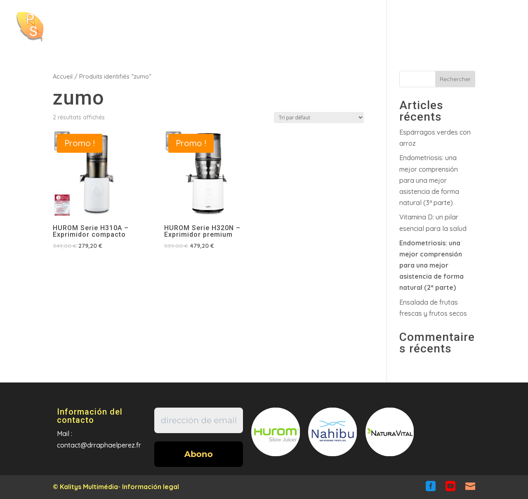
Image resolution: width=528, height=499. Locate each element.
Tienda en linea (344, 24)
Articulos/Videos (265, 24)
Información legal (150, 487)
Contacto (401, 24)
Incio (215, 24)
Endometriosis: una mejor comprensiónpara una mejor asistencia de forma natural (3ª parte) (429, 180)
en (463, 28)
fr (437, 28)
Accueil (63, 76)
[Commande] (319, 117)
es (490, 28)
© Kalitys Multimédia (85, 487)
